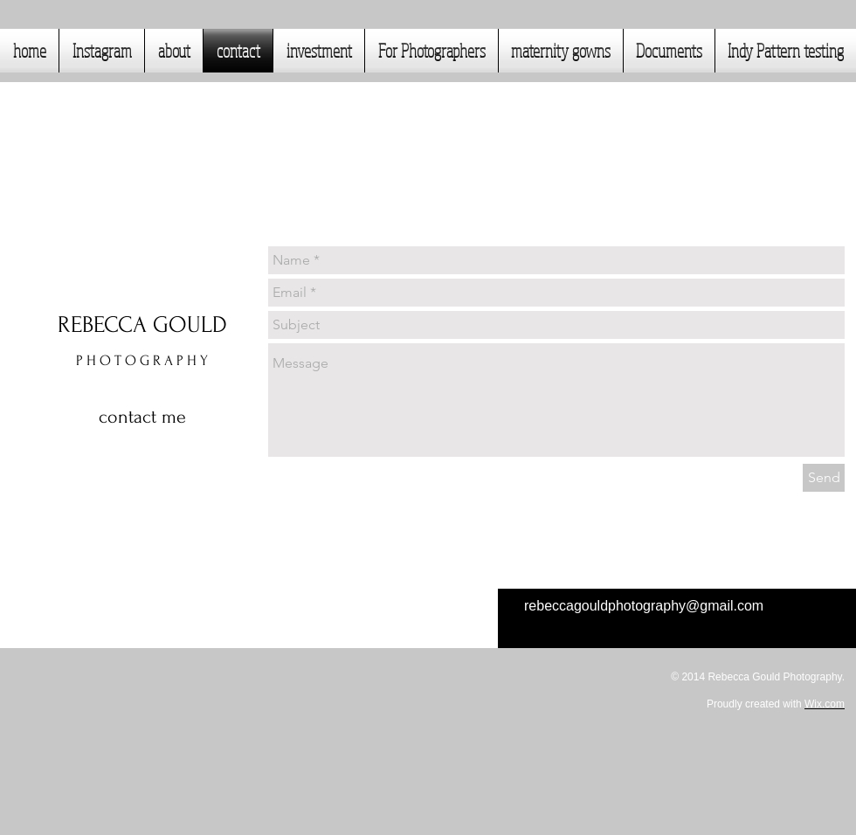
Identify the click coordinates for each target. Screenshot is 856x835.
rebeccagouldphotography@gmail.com (643, 605)
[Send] (824, 478)
